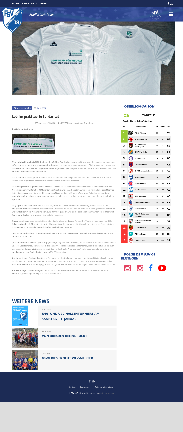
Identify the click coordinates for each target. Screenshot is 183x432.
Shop (43, 3)
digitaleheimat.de (106, 419)
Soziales (27, 108)
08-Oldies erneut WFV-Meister (67, 384)
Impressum (85, 413)
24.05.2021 (41, 108)
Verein (20, 108)
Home (15, 3)
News (25, 3)
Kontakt (72, 413)
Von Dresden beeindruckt (64, 362)
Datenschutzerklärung (104, 413)
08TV (34, 3)
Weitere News (30, 327)
